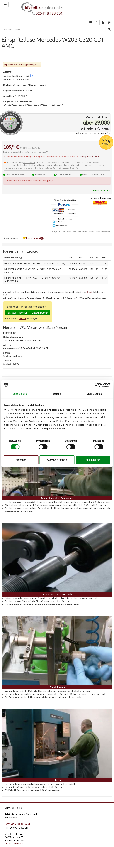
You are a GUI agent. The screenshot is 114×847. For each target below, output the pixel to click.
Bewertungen (33, 238)
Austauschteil (29, 162)
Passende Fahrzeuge (18, 64)
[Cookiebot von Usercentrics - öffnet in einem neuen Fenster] (96, 385)
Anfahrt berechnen (14, 843)
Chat (89, 292)
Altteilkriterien (40, 165)
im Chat (22, 318)
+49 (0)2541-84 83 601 (90, 156)
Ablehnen (21, 459)
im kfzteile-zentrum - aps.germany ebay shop (93, 133)
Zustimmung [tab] (20, 394)
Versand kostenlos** (39, 152)
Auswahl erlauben (57, 459)
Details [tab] (57, 394)
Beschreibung (11, 237)
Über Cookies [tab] (94, 394)
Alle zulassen (93, 459)
